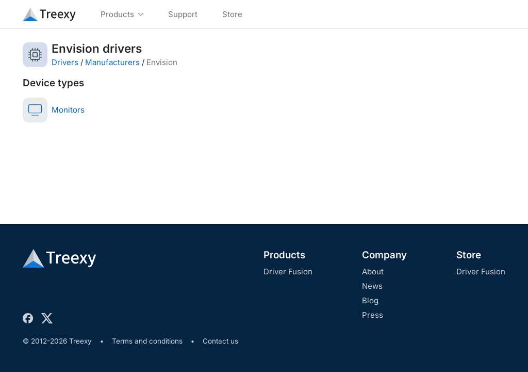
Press (372, 315)
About (373, 271)
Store (468, 255)
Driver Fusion (287, 271)
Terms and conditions (147, 341)
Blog (370, 300)
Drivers (65, 62)
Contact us (220, 341)
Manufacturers (112, 62)
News (372, 286)
